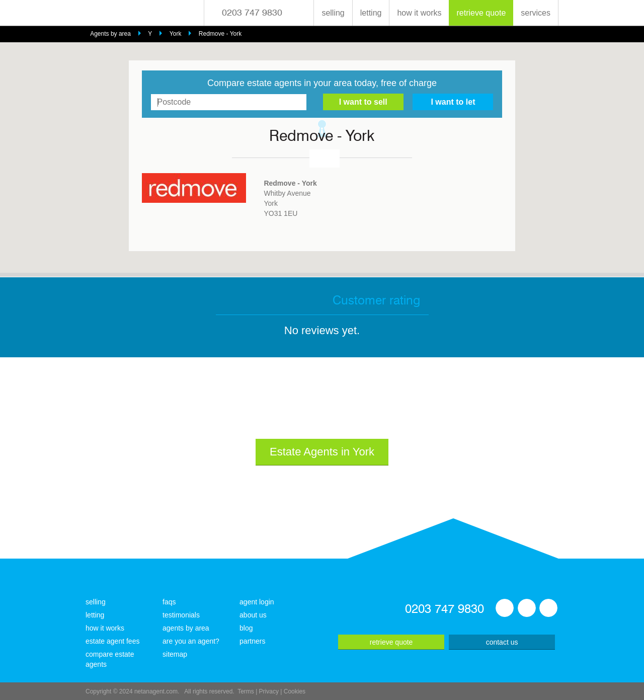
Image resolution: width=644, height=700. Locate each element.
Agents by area (110, 33)
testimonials (181, 615)
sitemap (175, 654)
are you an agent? (191, 641)
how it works (419, 13)
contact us (502, 642)
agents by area (186, 628)
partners (252, 641)
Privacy (269, 691)
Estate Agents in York (322, 451)
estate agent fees (112, 641)
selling (332, 13)
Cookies (294, 691)
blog (246, 628)
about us (253, 615)
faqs (169, 602)
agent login (256, 602)
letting (371, 13)
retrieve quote (481, 13)
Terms (245, 691)
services (535, 13)
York (176, 33)
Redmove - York (220, 33)
